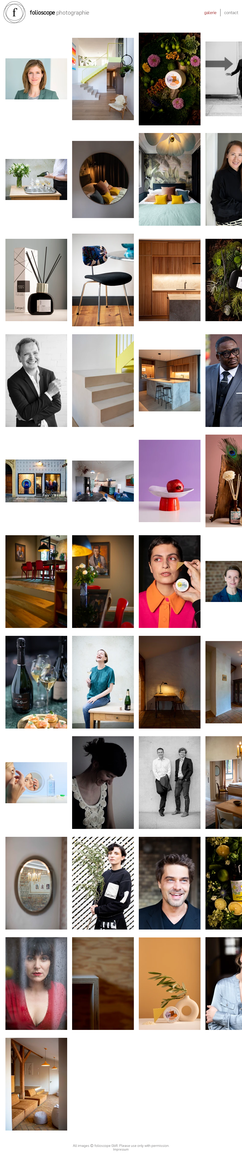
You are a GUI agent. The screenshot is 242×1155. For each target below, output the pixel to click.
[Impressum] (120, 1150)
